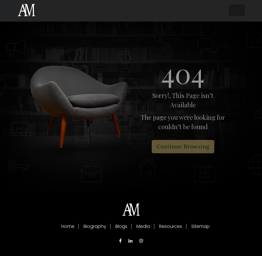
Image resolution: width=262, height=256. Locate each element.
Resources (170, 226)
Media (143, 226)
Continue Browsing (183, 146)
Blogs (121, 226)
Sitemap (200, 226)
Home (67, 226)
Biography (95, 226)
